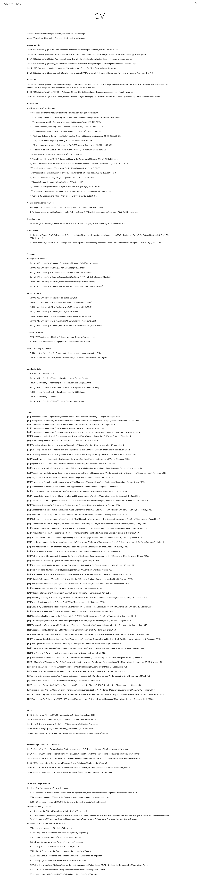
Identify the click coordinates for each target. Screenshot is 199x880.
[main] (99, 16)
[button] (196, 4)
